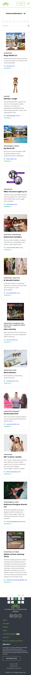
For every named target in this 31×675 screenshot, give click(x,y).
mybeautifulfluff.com (12, 424)
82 (19, 602)
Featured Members (11, 634)
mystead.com (10, 66)
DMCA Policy (14, 666)
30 (12, 602)
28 (23, 598)
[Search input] (14, 26)
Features (6, 624)
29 (9, 602)
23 (22, 595)
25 (12, 598)
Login (21, 3)
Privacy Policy (14, 664)
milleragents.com (11, 204)
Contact (6, 637)
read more (7, 68)
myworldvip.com (11, 159)
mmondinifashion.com (13, 293)
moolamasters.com (12, 381)
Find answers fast (11, 658)
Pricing (5, 627)
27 (19, 598)
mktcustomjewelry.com (13, 472)
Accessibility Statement (13, 668)
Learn (5, 630)
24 (8, 598)
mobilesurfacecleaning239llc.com (16, 580)
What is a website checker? (13, 641)
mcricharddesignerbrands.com (15, 521)
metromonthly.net (12, 340)
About (5, 620)
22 (19, 595)
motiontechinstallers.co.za (14, 247)
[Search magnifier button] (28, 26)
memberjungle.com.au (13, 115)
